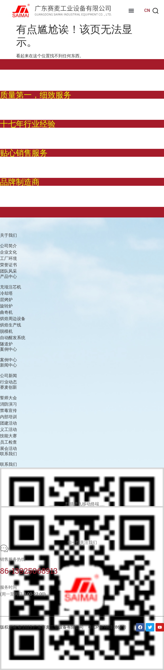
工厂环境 (8, 258)
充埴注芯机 (10, 286)
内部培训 (8, 416)
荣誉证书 (8, 264)
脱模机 (6, 331)
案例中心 (8, 359)
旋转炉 (6, 305)
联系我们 (8, 464)
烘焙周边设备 (12, 318)
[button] (131, 10)
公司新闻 (8, 375)
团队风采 (8, 271)
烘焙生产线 (10, 324)
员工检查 (8, 442)
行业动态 (8, 381)
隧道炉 (6, 343)
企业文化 (8, 252)
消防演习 (8, 404)
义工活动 (8, 429)
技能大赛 (8, 435)
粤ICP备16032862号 (107, 627)
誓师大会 (8, 397)
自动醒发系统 (12, 337)
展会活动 (8, 448)
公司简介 (8, 245)
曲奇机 (6, 312)
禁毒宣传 (8, 410)
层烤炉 (6, 299)
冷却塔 (6, 293)
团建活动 (8, 423)
